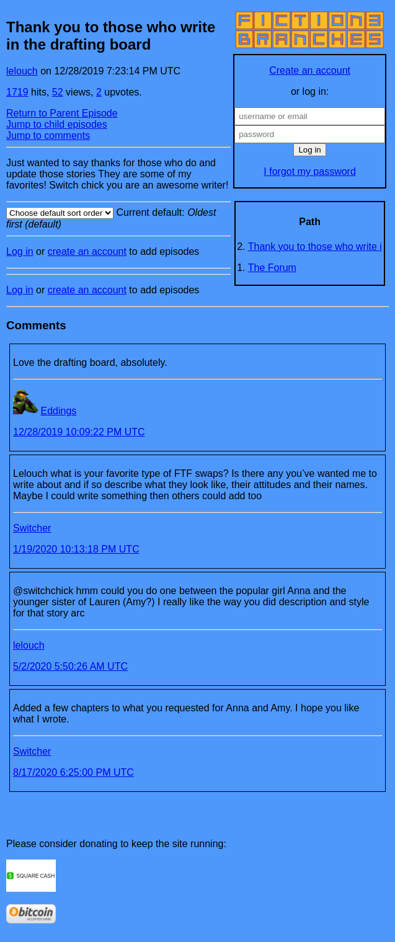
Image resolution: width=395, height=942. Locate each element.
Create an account (309, 70)
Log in (19, 251)
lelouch (22, 71)
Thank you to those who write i (315, 246)
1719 (17, 92)
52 (57, 92)
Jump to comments (48, 135)
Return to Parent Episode (62, 113)
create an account (87, 251)
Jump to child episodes (56, 124)
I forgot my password (310, 171)
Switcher (32, 528)
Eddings (58, 411)
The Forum (272, 267)
